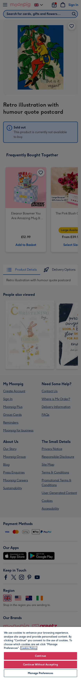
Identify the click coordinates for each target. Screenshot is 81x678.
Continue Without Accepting (40, 664)
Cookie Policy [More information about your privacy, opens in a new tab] (29, 648)
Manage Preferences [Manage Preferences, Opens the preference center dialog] (40, 673)
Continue (40, 655)
